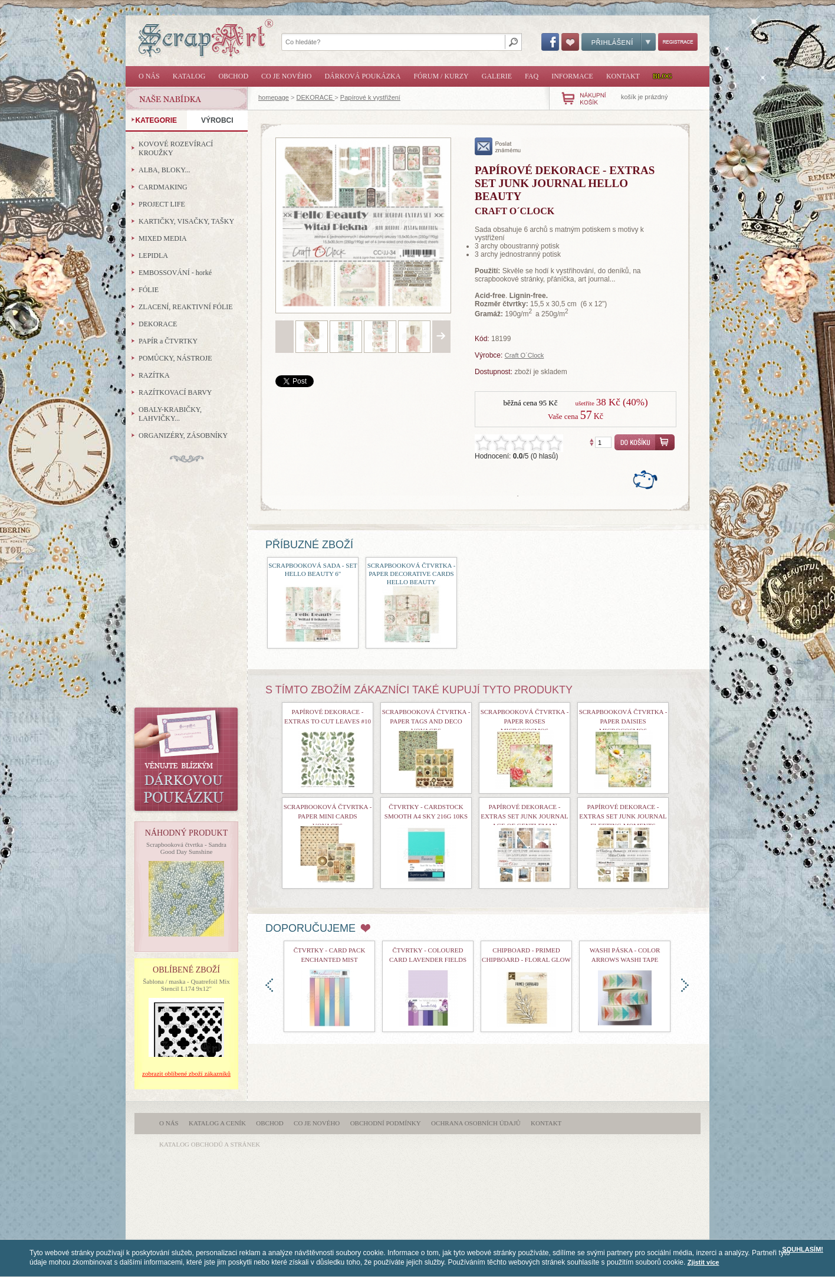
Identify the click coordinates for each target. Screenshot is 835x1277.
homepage (273, 97)
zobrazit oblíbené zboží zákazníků (186, 1073)
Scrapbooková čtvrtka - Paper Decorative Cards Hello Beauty (411, 573)
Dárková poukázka (362, 76)
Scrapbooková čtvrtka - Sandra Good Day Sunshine (186, 848)
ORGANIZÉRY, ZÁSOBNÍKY (183, 435)
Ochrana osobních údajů (476, 1123)
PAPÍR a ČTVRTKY (168, 341)
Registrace (678, 42)
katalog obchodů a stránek (209, 1144)
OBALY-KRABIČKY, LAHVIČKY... (170, 414)
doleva (269, 985)
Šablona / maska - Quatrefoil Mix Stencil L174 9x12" (186, 985)
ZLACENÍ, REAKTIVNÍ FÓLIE (186, 307)
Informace (572, 76)
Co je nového (286, 76)
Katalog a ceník (217, 1123)
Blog (662, 76)
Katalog (189, 76)
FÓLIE (149, 290)
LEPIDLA (153, 255)
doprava (685, 985)
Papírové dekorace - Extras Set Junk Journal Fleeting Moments (623, 816)
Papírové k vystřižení (370, 97)
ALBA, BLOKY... (164, 170)
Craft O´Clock (524, 355)
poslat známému (498, 146)
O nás (149, 76)
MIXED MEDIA (163, 238)
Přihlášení (618, 42)
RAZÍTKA (154, 375)
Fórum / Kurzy (440, 76)
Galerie (497, 76)
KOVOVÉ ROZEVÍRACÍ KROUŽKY (176, 148)
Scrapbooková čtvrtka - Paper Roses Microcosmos (525, 721)
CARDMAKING (163, 187)
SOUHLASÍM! (802, 1249)
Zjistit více (703, 1262)
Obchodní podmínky (385, 1123)
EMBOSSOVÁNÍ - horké (175, 273)
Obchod (233, 76)
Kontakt (623, 76)
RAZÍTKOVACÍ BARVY (175, 392)
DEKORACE (316, 97)
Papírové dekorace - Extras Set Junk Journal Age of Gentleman (524, 816)
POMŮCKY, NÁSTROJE (175, 358)
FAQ (531, 76)
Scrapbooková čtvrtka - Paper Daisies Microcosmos (623, 721)
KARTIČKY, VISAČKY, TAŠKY (186, 221)
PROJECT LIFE (162, 204)
